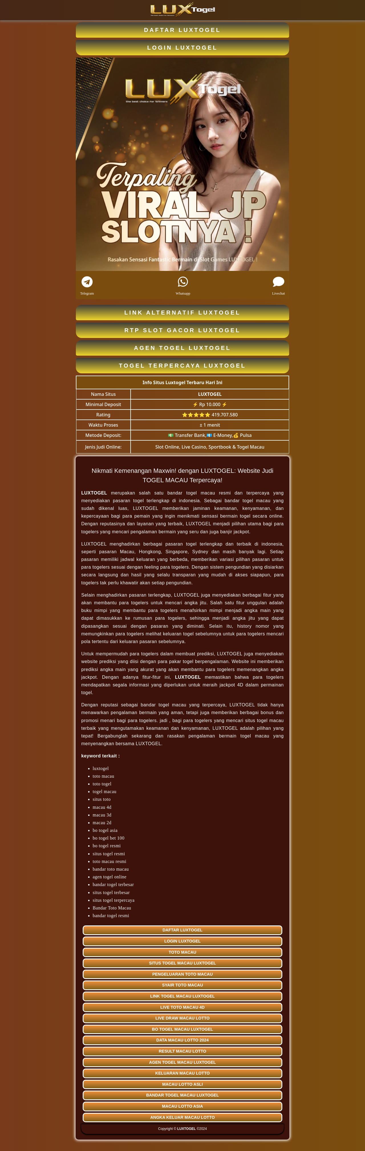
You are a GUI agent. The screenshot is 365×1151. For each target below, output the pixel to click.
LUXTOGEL (210, 394)
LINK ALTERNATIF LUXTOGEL (182, 312)
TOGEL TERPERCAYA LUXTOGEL (182, 365)
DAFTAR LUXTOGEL (182, 30)
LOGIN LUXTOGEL (182, 47)
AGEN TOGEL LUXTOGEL (182, 348)
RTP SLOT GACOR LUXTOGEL (182, 330)
